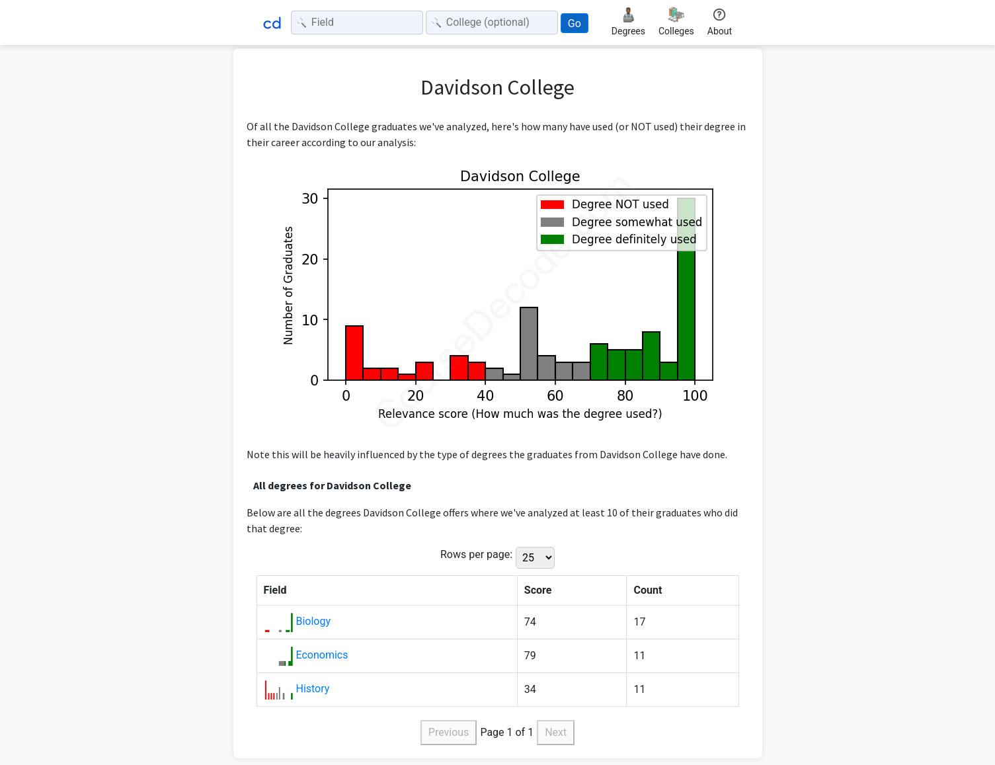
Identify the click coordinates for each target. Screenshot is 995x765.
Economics (322, 655)
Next (556, 732)
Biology (313, 621)
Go (574, 23)
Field (275, 590)
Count (647, 590)
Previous (448, 732)
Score (538, 590)
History (312, 688)
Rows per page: (476, 554)
